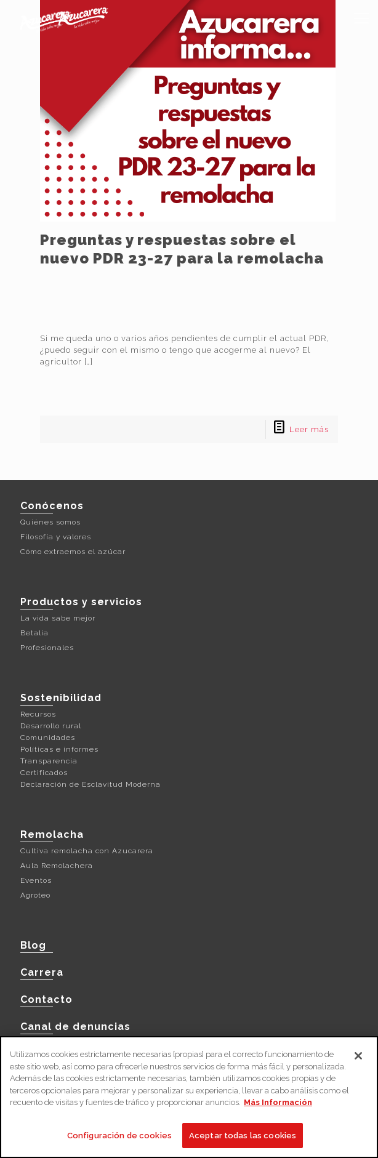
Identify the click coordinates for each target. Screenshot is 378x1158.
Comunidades (47, 737)
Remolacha (52, 834)
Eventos (36, 880)
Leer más (309, 429)
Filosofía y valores (55, 537)
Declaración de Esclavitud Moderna (90, 784)
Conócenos (52, 506)
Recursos (38, 714)
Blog (33, 945)
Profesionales (47, 647)
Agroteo (35, 895)
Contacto (46, 999)
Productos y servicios (81, 602)
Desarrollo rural (50, 726)
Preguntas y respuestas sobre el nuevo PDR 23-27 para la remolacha (182, 249)
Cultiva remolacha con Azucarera (86, 850)
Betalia (34, 633)
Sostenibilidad (61, 698)
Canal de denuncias (75, 1026)
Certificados (44, 772)
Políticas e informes (59, 749)
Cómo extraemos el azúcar (73, 551)
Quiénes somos (50, 522)
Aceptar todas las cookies (242, 1139)
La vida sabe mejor (57, 618)
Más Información (278, 1106)
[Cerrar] (358, 1060)
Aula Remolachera (56, 865)
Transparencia (49, 761)
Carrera (41, 972)
